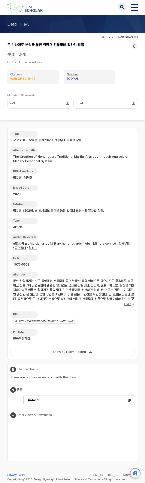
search (122, 7)
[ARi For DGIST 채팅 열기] (135, 473)
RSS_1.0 (98, 475)
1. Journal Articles (128, 37)
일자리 (33, 248)
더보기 (127, 304)
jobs (87, 243)
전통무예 (124, 243)
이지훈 (11, 54)
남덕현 (22, 54)
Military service (104, 243)
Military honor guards (66, 243)
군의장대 (20, 248)
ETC (111, 37)
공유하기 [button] (33, 400)
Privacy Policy (16, 475)
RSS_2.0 (113, 475)
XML (12, 103)
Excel (79, 103)
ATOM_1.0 (129, 475)
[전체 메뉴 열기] (134, 6)
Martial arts (38, 243)
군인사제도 (20, 243)
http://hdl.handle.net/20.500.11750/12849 (46, 321)
